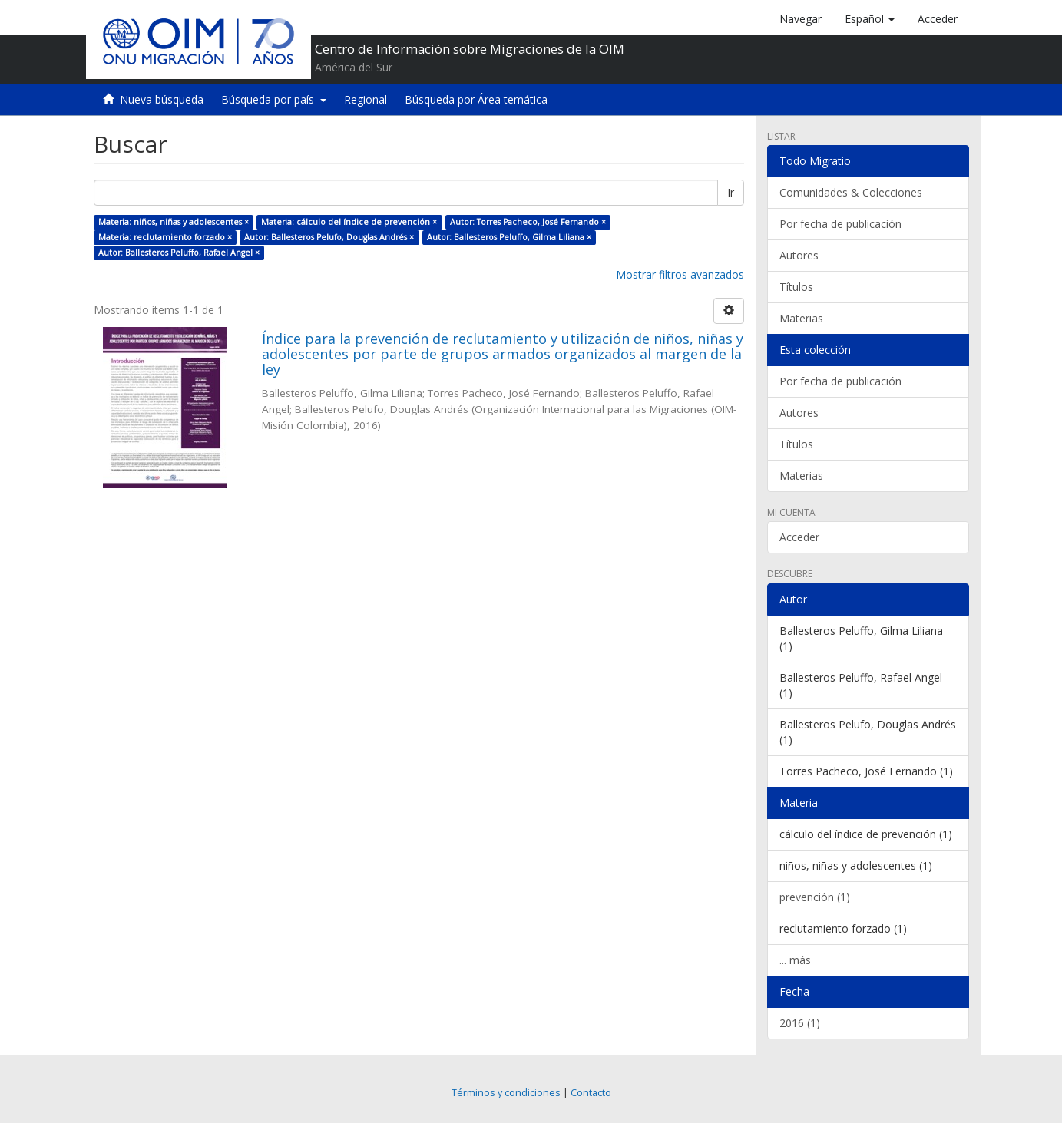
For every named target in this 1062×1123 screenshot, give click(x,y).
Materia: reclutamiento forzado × (165, 237)
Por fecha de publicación (840, 223)
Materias (801, 318)
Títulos (796, 286)
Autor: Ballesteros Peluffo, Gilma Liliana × (509, 237)
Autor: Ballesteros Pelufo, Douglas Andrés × (329, 237)
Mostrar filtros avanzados (680, 274)
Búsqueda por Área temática (476, 99)
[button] (869, 19)
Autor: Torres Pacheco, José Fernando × (528, 221)
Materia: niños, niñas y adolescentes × (173, 221)
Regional (365, 99)
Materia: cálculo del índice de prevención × (349, 221)
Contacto (591, 1092)
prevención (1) (814, 897)
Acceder (799, 537)
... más (795, 960)
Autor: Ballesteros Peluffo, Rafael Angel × (179, 252)
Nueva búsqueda (161, 99)
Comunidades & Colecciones (850, 192)
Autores (799, 255)
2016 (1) (799, 1023)
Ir (730, 192)
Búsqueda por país (273, 99)
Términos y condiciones (506, 1092)
